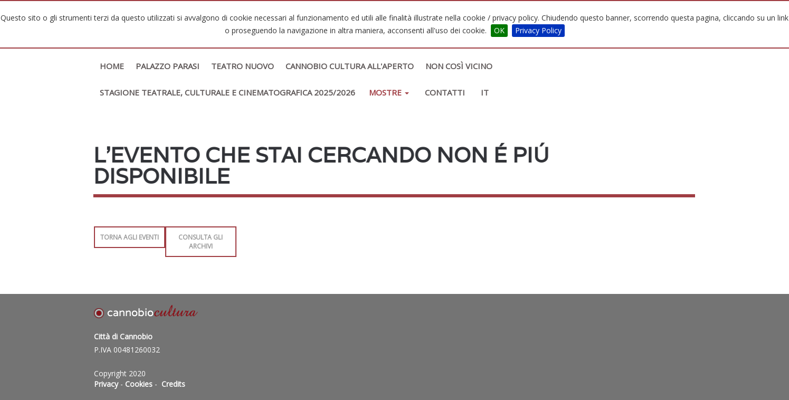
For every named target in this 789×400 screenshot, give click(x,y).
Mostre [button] (389, 92)
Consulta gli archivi (200, 242)
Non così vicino (458, 66)
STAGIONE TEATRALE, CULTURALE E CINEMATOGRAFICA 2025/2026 (227, 92)
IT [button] (485, 92)
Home (112, 66)
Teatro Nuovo (242, 66)
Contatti (445, 92)
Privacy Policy (538, 30)
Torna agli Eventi (129, 237)
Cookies (139, 384)
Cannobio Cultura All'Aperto (350, 66)
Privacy (106, 384)
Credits (173, 384)
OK (499, 30)
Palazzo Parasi (167, 66)
